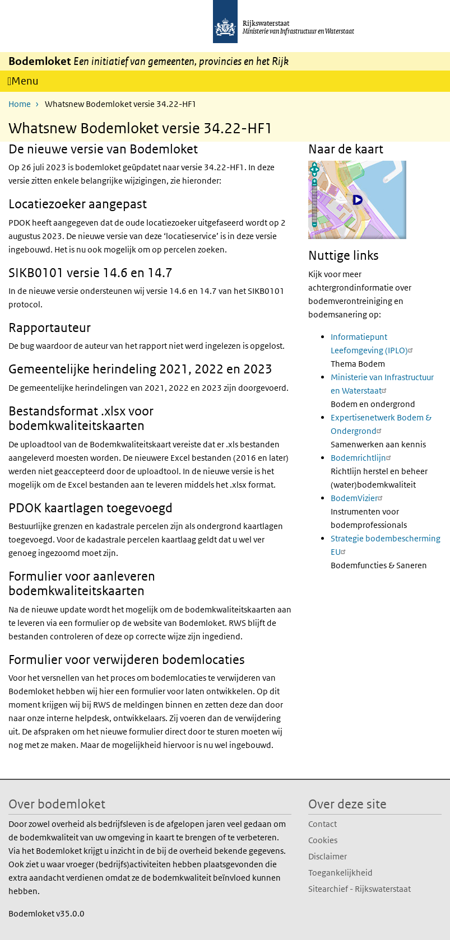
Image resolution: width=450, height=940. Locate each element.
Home (19, 103)
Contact (322, 823)
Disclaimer (327, 855)
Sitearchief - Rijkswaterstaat (359, 888)
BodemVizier (358, 497)
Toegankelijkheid (340, 872)
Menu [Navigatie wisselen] (28, 82)
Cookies (322, 839)
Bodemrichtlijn (362, 457)
